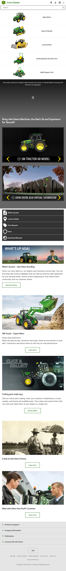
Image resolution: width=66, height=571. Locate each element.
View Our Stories (11, 285)
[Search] (33, 7)
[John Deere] (12, 2)
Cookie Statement (33, 556)
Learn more (34, 350)
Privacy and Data (22, 556)
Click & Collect (34, 411)
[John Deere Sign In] (55, 2)
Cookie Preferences (33, 559)
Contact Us (53, 556)
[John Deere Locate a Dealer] (51, 2)
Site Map (12, 556)
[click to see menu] (63, 2)
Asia (33, 550)
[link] (60, 2)
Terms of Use (44, 556)
